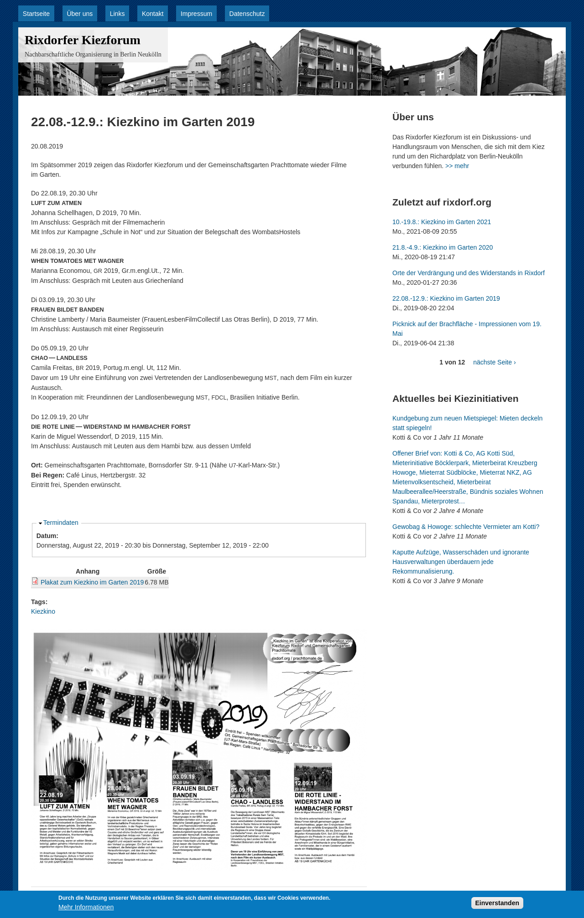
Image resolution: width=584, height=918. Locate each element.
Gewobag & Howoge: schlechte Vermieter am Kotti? (465, 526)
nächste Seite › (494, 362)
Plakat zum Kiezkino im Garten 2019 (92, 582)
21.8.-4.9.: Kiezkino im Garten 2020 (442, 247)
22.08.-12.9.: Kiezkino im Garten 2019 (446, 298)
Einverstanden (497, 904)
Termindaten (60, 522)
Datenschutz (247, 13)
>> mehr (457, 165)
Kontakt (152, 13)
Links (117, 13)
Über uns (80, 13)
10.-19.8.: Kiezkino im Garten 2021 (441, 222)
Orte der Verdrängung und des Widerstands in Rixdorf (468, 273)
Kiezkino (43, 611)
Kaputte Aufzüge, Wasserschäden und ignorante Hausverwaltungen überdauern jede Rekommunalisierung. (460, 562)
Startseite (36, 13)
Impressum (196, 13)
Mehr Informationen (86, 908)
